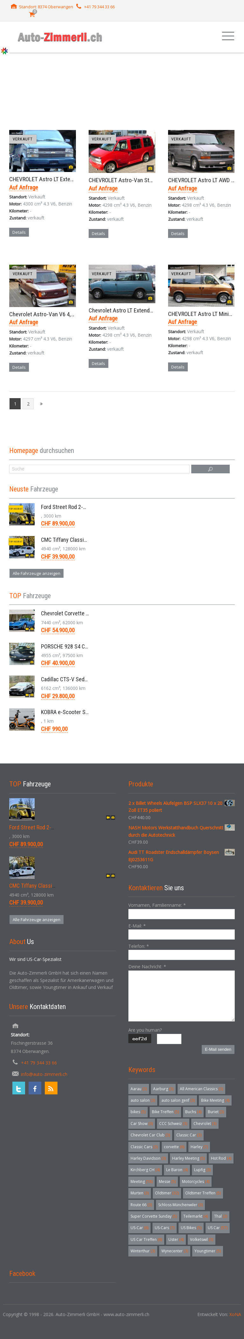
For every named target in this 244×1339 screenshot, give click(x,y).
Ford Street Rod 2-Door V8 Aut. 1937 (82, 507)
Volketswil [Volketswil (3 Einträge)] (201, 1239)
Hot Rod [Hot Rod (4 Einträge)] (221, 1158)
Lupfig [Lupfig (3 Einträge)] (202, 1169)
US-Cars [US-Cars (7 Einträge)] (164, 1227)
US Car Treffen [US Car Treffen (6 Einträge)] (146, 1239)
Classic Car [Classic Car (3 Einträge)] (188, 1135)
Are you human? (145, 1030)
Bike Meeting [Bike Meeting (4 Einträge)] (215, 1100)
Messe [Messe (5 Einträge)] (167, 1181)
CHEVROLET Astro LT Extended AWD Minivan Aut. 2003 (73, 179)
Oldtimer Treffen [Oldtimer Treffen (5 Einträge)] (203, 1193)
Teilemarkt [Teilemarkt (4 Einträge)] (195, 1216)
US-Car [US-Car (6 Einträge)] (139, 1227)
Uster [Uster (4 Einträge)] (176, 1239)
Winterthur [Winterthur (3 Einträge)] (143, 1251)
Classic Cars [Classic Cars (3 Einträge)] (144, 1146)
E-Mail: (137, 926)
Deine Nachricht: (147, 966)
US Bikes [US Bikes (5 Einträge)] (191, 1227)
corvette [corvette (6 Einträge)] (174, 1146)
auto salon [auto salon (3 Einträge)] (143, 1100)
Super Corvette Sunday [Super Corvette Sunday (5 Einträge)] (154, 1216)
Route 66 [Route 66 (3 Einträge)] (141, 1204)
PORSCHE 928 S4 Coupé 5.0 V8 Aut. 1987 (88, 646)
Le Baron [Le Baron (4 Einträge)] (177, 1169)
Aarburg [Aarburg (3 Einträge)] (163, 1089)
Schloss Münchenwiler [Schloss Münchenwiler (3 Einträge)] (180, 1204)
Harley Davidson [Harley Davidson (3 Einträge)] (148, 1158)
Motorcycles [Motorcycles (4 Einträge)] (195, 1181)
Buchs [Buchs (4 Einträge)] (193, 1111)
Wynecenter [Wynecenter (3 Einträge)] (174, 1251)
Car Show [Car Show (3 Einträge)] (142, 1123)
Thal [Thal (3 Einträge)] (220, 1216)
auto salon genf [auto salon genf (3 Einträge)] (178, 1100)
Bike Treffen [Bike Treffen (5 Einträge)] (165, 1111)
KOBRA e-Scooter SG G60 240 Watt (81, 712)
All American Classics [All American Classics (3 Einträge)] (201, 1089)
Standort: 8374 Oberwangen (46, 7)
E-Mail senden (218, 1049)
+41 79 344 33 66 (99, 7)
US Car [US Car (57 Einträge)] (217, 1227)
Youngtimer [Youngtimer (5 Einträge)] (207, 1251)
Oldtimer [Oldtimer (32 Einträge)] (167, 1193)
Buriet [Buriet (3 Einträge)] (216, 1111)
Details (19, 232)
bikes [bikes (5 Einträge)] (138, 1111)
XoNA (235, 1314)
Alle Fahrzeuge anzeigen (36, 573)
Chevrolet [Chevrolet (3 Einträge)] (204, 1123)
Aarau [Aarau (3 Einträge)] (139, 1089)
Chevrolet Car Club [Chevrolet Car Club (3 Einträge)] (150, 1135)
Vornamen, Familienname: (157, 905)
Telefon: (138, 946)
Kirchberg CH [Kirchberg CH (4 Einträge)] (145, 1169)
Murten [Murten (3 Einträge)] (140, 1193)
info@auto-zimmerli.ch (44, 1074)
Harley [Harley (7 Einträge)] (199, 1146)
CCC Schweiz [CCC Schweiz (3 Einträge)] (173, 1123)
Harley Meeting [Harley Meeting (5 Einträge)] (188, 1158)
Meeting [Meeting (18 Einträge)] (141, 1181)
